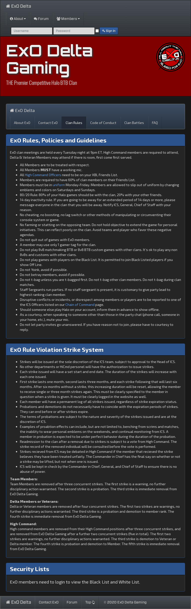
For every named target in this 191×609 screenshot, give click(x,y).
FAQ (155, 123)
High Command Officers (43, 175)
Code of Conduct (103, 123)
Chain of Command (80, 304)
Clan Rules (74, 123)
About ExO (22, 123)
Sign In (108, 30)
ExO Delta (18, 6)
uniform (59, 185)
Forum (41, 19)
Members (68, 19)
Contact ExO (48, 123)
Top (90, 602)
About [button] (18, 19)
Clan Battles (134, 123)
